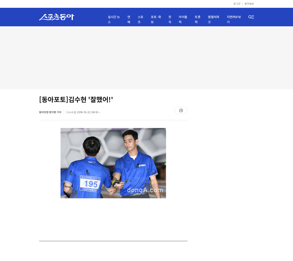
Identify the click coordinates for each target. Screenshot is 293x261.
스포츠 (140, 19)
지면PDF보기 (234, 19)
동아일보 (249, 3)
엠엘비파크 (213, 19)
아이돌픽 (183, 19)
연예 (128, 19)
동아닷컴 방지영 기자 (50, 112)
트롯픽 (197, 19)
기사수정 (84, 113)
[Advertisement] (146, 57)
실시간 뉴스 (114, 19)
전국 (169, 19)
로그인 (236, 3)
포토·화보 (156, 19)
